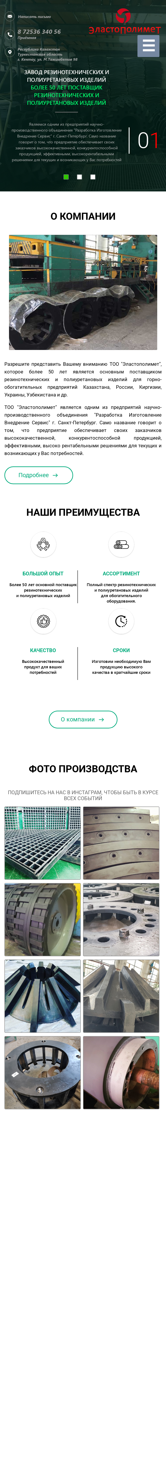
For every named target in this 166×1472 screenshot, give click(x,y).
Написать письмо (34, 16)
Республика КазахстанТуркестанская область (48, 54)
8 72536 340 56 (39, 31)
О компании (83, 719)
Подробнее (38, 475)
